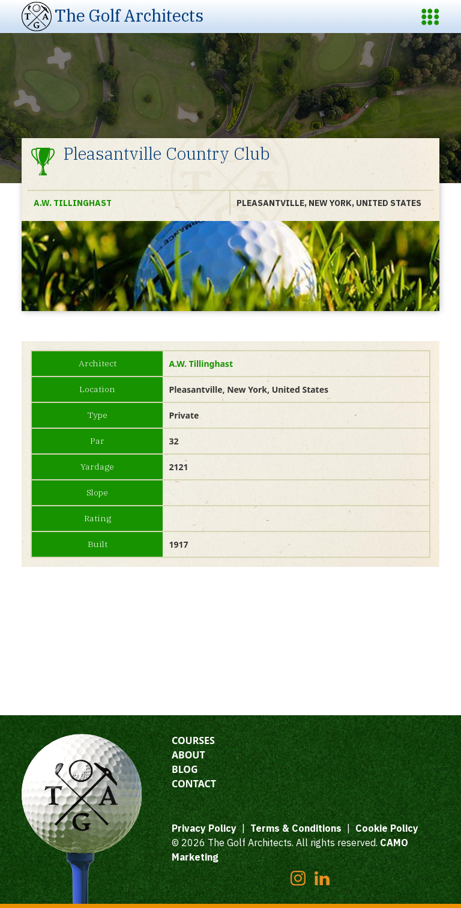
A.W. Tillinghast (73, 203)
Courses (193, 740)
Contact (194, 783)
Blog (185, 769)
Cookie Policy (386, 828)
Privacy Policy (204, 828)
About (188, 754)
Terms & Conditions (296, 828)
